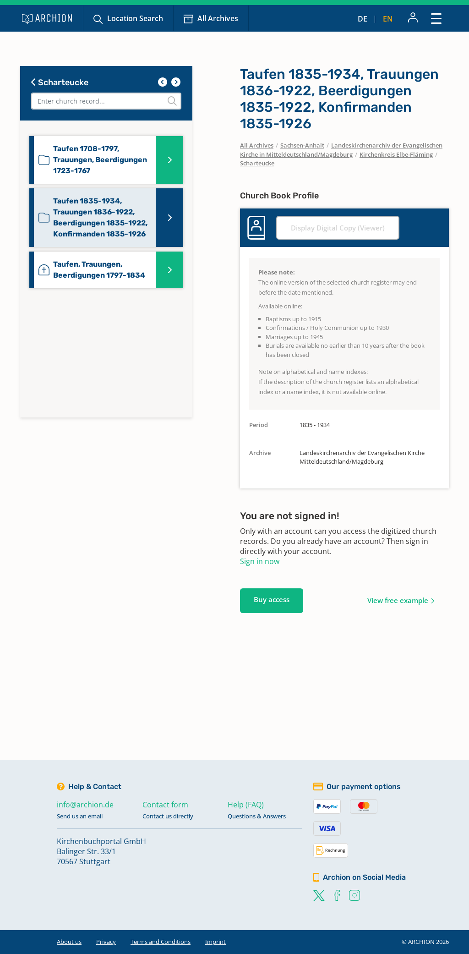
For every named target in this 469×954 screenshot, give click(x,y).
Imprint (215, 942)
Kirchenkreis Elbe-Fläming (396, 154)
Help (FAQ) (246, 805)
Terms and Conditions (161, 942)
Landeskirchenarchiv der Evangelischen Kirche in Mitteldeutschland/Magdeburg (341, 150)
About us (69, 942)
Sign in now (259, 561)
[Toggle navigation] (436, 18)
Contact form (165, 805)
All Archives (217, 18)
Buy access (271, 599)
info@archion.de (85, 805)
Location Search (135, 18)
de (362, 19)
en (388, 19)
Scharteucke (59, 82)
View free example (397, 600)
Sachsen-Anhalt (302, 145)
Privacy (106, 942)
